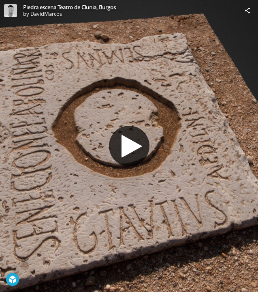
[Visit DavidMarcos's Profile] (10, 10)
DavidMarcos (46, 13)
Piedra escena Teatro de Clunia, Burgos (69, 7)
